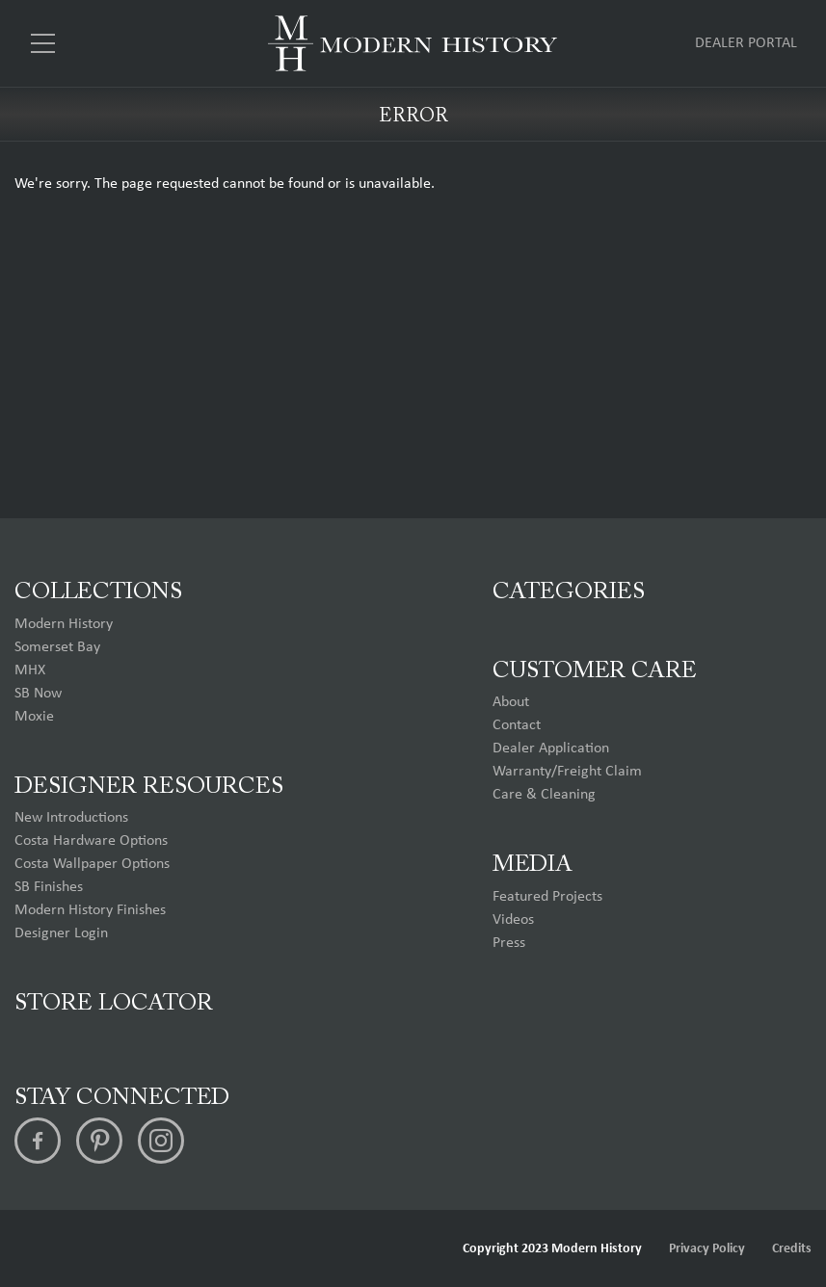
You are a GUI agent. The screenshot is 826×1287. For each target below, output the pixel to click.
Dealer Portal (746, 43)
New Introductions (71, 818)
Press (509, 943)
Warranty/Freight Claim (567, 771)
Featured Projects (547, 897)
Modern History (63, 624)
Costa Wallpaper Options (92, 864)
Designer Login (61, 933)
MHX (29, 670)
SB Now (38, 693)
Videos (513, 920)
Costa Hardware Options (91, 841)
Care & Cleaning (544, 794)
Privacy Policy (707, 1249)
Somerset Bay (57, 647)
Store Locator (113, 1003)
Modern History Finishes (90, 910)
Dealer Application (551, 748)
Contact (517, 725)
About (511, 702)
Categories (569, 592)
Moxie (34, 716)
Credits (792, 1249)
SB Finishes (48, 887)
